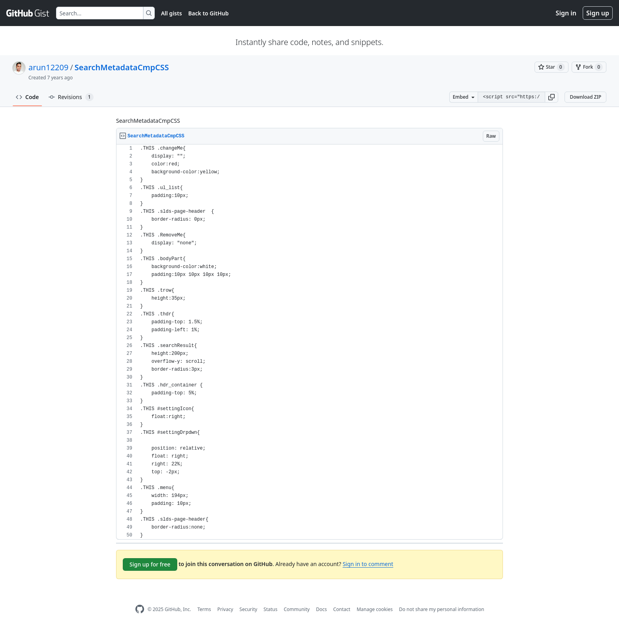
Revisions (71, 97)
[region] (309, 342)
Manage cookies (374, 609)
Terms (204, 609)
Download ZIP (585, 97)
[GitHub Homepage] (139, 609)
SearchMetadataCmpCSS (122, 67)
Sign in (566, 13)
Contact (341, 609)
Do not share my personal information (441, 609)
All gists (171, 13)
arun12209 (48, 67)
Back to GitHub (208, 13)
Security (248, 609)
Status (271, 609)
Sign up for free (150, 564)
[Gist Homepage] (28, 13)
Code (27, 97)
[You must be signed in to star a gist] (551, 67)
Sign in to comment (368, 564)
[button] (551, 97)
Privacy (225, 609)
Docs (321, 609)
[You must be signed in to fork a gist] (589, 67)
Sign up (597, 13)
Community (297, 609)
